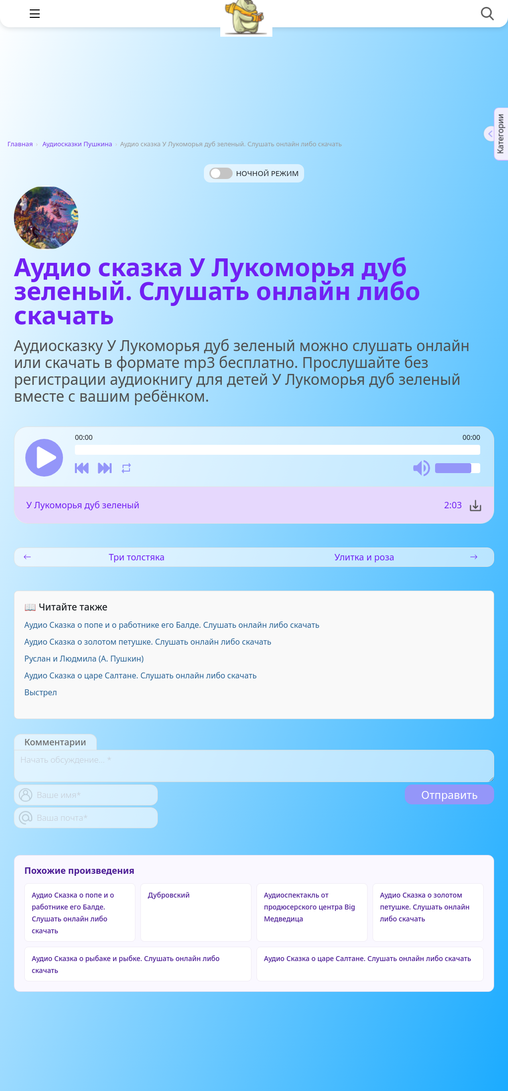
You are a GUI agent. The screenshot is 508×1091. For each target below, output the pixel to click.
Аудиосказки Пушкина (78, 143)
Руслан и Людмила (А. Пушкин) (83, 658)
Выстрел (40, 692)
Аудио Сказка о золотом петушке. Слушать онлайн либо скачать (147, 641)
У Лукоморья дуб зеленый (82, 505)
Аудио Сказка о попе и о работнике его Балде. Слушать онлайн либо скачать (171, 624)
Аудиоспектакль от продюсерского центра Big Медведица (309, 906)
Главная (20, 143)
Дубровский (169, 895)
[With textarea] (254, 766)
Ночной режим (267, 173)
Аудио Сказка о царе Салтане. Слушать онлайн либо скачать (140, 675)
